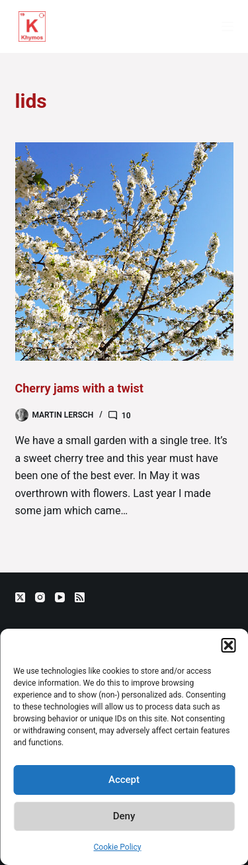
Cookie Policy (118, 847)
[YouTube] (60, 597)
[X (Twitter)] (20, 597)
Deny (124, 816)
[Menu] (227, 26)
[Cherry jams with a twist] (124, 251)
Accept (124, 780)
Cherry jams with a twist (79, 388)
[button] (228, 645)
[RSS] (80, 597)
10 (126, 415)
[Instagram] (40, 597)
